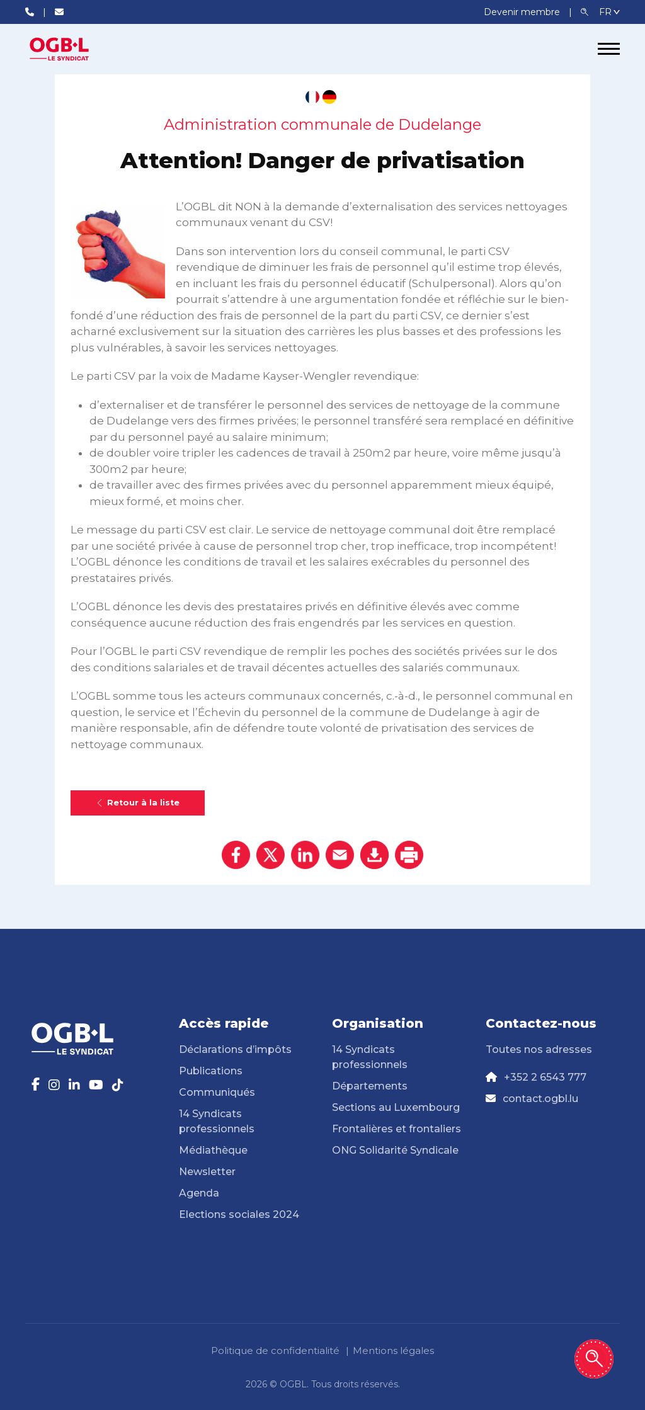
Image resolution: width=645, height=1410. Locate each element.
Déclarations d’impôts (235, 1049)
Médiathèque (213, 1150)
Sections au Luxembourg (396, 1107)
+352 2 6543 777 (545, 1077)
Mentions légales (393, 1350)
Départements (370, 1086)
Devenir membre (523, 12)
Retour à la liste (138, 802)
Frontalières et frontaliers (396, 1129)
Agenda (199, 1193)
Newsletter (207, 1172)
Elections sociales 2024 (239, 1214)
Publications (211, 1071)
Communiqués (217, 1092)
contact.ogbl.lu (540, 1099)
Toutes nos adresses (539, 1049)
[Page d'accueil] (72, 49)
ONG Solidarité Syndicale (395, 1150)
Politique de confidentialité (275, 1350)
